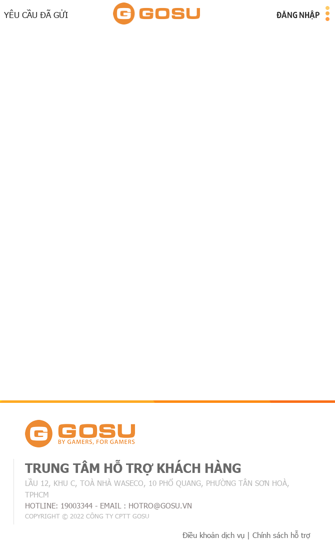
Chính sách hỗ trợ (281, 535)
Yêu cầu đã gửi (36, 14)
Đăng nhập (298, 14)
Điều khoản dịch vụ (213, 535)
